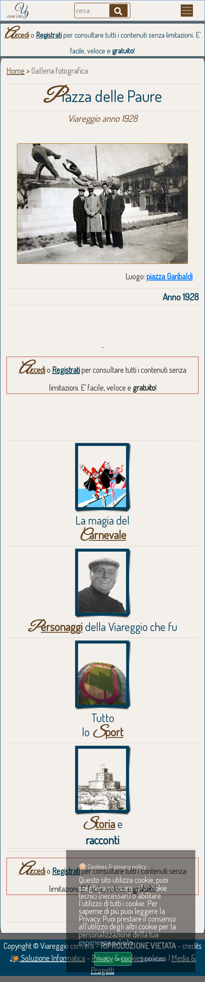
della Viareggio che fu (102, 626)
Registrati (49, 34)
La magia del (102, 527)
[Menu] (187, 10)
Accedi (16, 34)
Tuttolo (102, 725)
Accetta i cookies (112, 958)
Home (15, 70)
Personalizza (152, 958)
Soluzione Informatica (47, 957)
